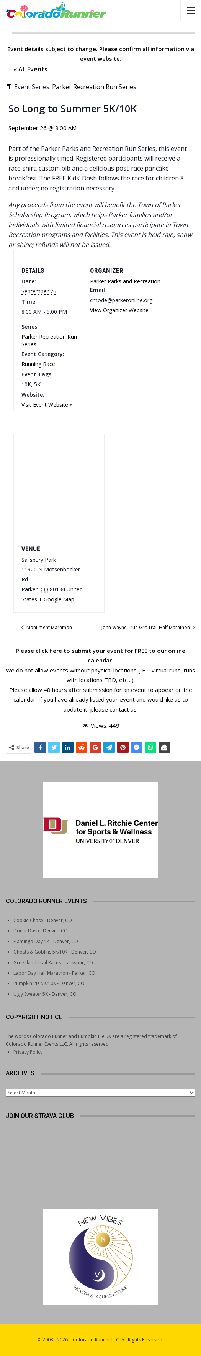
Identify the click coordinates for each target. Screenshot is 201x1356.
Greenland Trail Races (37, 962)
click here (49, 650)
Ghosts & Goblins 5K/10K (40, 952)
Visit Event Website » (46, 404)
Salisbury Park (38, 559)
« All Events (30, 69)
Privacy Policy (27, 1052)
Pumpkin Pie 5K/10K (34, 983)
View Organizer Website (119, 310)
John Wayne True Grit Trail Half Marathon (146, 627)
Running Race (38, 364)
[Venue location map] (58, 488)
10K (26, 384)
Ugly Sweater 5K (30, 994)
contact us (123, 709)
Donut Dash (26, 930)
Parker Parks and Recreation (125, 281)
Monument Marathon (48, 627)
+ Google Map (56, 599)
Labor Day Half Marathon (40, 973)
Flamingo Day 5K (31, 941)
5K (37, 384)
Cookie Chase (28, 920)
